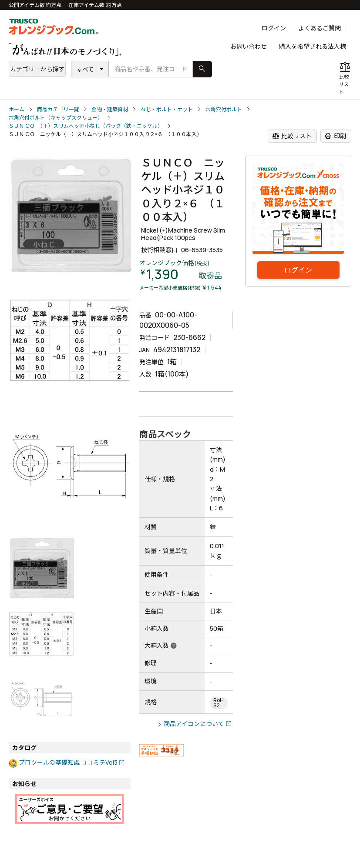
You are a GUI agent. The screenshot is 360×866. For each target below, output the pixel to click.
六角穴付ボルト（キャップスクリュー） (56, 117)
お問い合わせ (248, 46)
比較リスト (292, 136)
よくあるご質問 (319, 28)
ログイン (274, 28)
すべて (85, 69)
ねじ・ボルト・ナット (167, 109)
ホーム (16, 109)
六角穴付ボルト (223, 109)
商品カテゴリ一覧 (58, 109)
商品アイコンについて (194, 723)
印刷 (335, 136)
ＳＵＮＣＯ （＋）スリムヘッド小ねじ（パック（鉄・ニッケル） (86, 126)
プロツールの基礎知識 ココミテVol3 (68, 762)
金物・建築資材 (109, 109)
